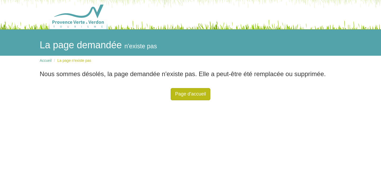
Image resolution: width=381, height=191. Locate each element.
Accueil (46, 60)
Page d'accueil (190, 94)
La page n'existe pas (74, 60)
